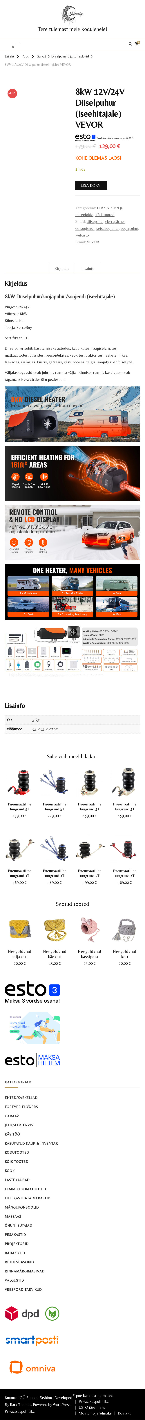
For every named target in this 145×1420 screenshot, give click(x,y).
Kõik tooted (105, 214)
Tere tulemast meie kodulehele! (72, 29)
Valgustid (14, 1280)
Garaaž (12, 1116)
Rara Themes (20, 1404)
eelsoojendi (85, 228)
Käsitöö (12, 1134)
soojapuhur (129, 228)
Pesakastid (15, 1235)
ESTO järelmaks (92, 1407)
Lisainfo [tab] (87, 268)
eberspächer (115, 221)
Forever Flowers (21, 1107)
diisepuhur (95, 221)
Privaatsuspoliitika (20, 1411)
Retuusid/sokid (19, 1262)
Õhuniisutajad (18, 1225)
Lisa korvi (91, 185)
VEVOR (93, 242)
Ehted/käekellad (21, 1098)
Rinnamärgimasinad (25, 1271)
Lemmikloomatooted (25, 1189)
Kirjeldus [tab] (62, 268)
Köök (9, 1171)
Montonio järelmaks (95, 1413)
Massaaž (13, 1216)
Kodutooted (17, 1152)
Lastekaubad (17, 1180)
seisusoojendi (107, 228)
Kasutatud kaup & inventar (31, 1143)
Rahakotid (15, 1253)
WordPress (61, 1404)
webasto (82, 235)
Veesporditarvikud (23, 1289)
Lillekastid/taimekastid (27, 1198)
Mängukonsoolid (22, 1207)
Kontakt (124, 1413)
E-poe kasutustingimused (92, 1395)
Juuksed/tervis (19, 1125)
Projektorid (17, 1244)
